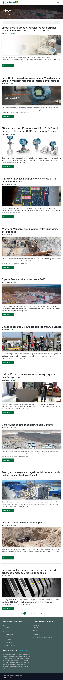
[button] (56, 22)
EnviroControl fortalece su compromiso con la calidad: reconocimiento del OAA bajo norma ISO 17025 (29, 29)
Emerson (7, 627)
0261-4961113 (38, 634)
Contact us (36, 625)
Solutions (6, 631)
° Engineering (9, 634)
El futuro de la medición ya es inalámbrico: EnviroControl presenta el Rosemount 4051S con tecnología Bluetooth (30, 130)
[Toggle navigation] (58, 2)
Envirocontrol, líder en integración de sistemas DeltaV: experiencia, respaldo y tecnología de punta (29, 571)
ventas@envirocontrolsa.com (43, 637)
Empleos (35, 627)
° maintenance (9, 639)
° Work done (8, 642)
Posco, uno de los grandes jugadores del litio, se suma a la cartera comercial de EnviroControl (31, 473)
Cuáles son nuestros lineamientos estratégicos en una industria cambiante (29, 180)
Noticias (35, 630)
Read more (8, 66)
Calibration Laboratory (9, 645)
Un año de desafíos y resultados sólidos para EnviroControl (31, 327)
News (14, 33)
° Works (7, 637)
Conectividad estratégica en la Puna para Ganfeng (27, 424)
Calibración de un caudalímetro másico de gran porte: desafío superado (28, 376)
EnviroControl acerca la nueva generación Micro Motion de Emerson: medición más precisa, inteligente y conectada (31, 79)
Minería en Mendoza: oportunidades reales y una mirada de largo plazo (30, 230)
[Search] (50, 22)
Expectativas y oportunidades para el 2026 (23, 279)
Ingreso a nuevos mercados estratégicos (22, 522)
